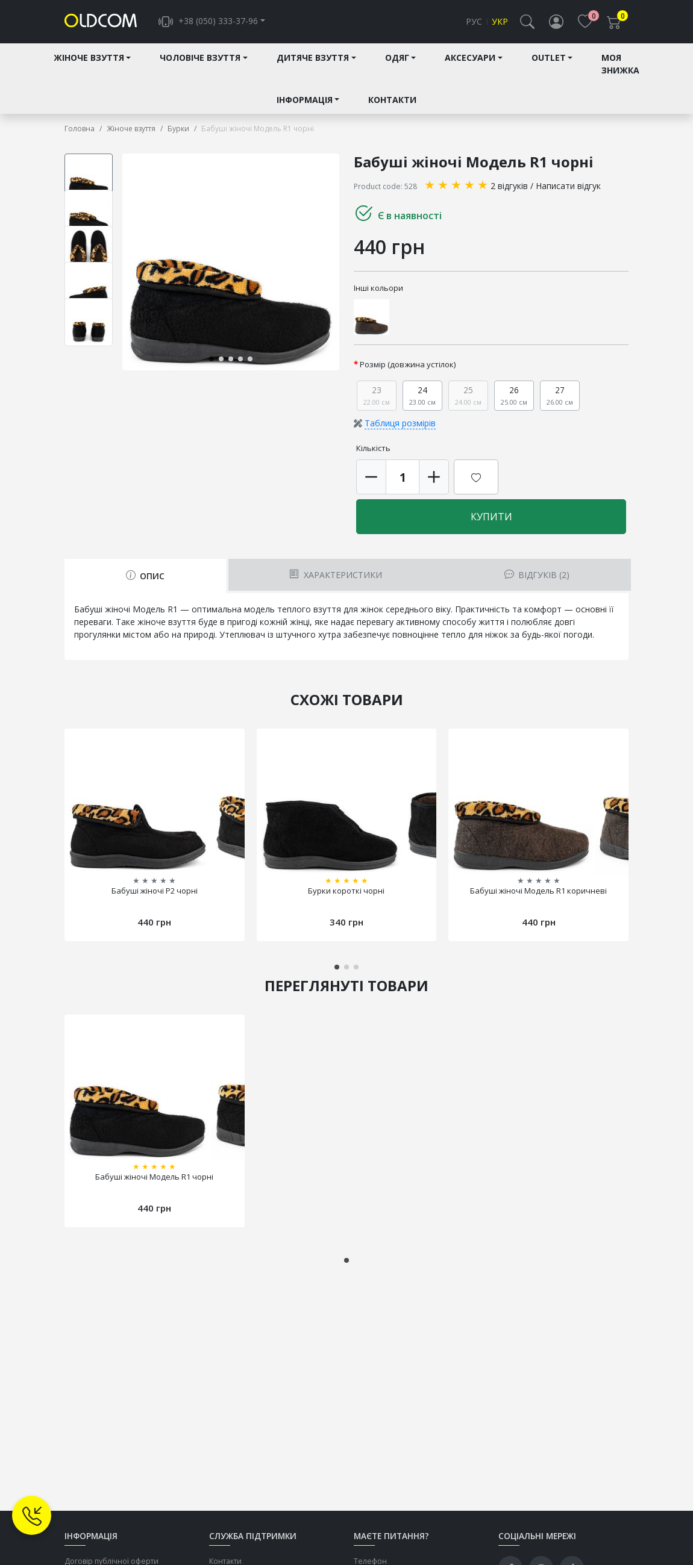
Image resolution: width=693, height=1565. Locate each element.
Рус (474, 22)
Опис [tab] (145, 576)
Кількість (373, 448)
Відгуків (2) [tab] (536, 575)
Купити (491, 517)
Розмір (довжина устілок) (408, 364)
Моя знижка (620, 64)
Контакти (392, 99)
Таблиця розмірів (400, 423)
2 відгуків (509, 185)
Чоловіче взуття (200, 58)
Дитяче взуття (313, 58)
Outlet (549, 58)
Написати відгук (568, 185)
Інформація (305, 99)
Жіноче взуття (89, 58)
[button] (527, 22)
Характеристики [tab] (335, 575)
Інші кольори (378, 287)
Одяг (397, 58)
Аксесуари (470, 58)
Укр (500, 22)
